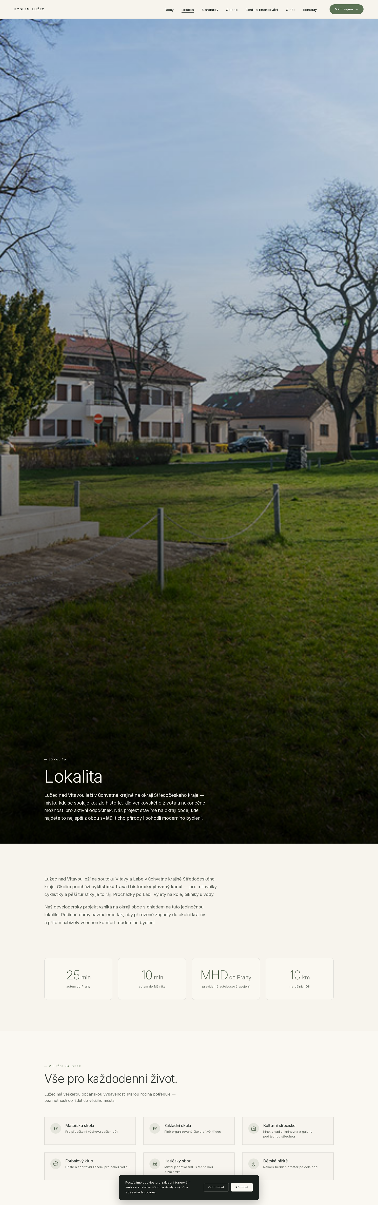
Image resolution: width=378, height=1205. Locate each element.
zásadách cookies (142, 1192)
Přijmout (242, 1187)
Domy (169, 10)
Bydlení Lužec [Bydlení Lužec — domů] (29, 9)
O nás (291, 10)
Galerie (232, 10)
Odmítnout (216, 1187)
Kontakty (310, 10)
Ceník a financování (261, 10)
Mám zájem (346, 9)
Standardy (210, 10)
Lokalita (188, 10)
